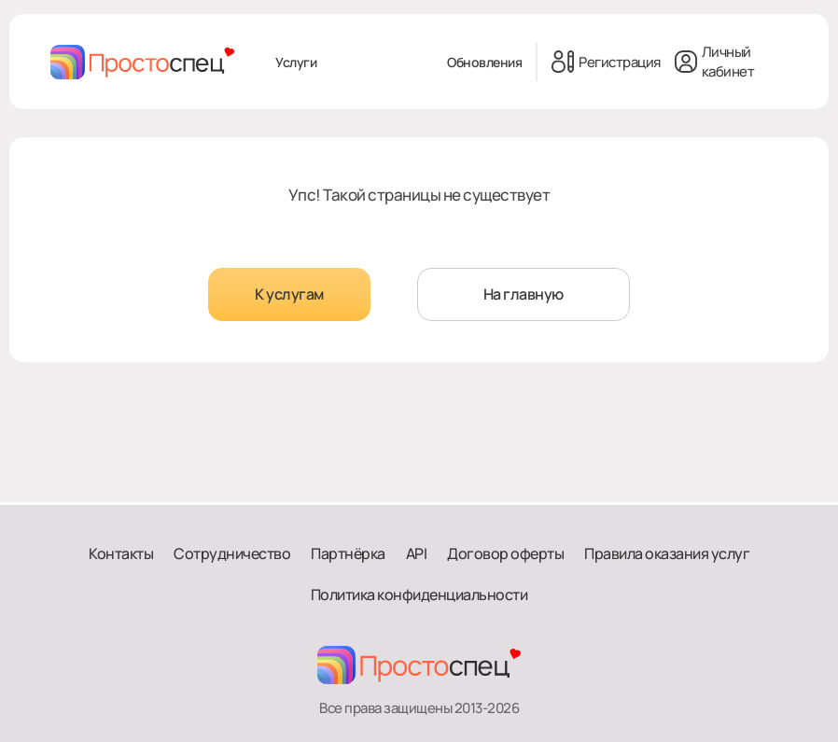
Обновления (484, 62)
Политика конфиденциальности (419, 594)
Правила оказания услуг (666, 553)
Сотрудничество (232, 553)
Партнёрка (348, 553)
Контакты (121, 553)
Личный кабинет (715, 61)
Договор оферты (505, 553)
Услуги (295, 62)
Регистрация (606, 61)
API (416, 553)
